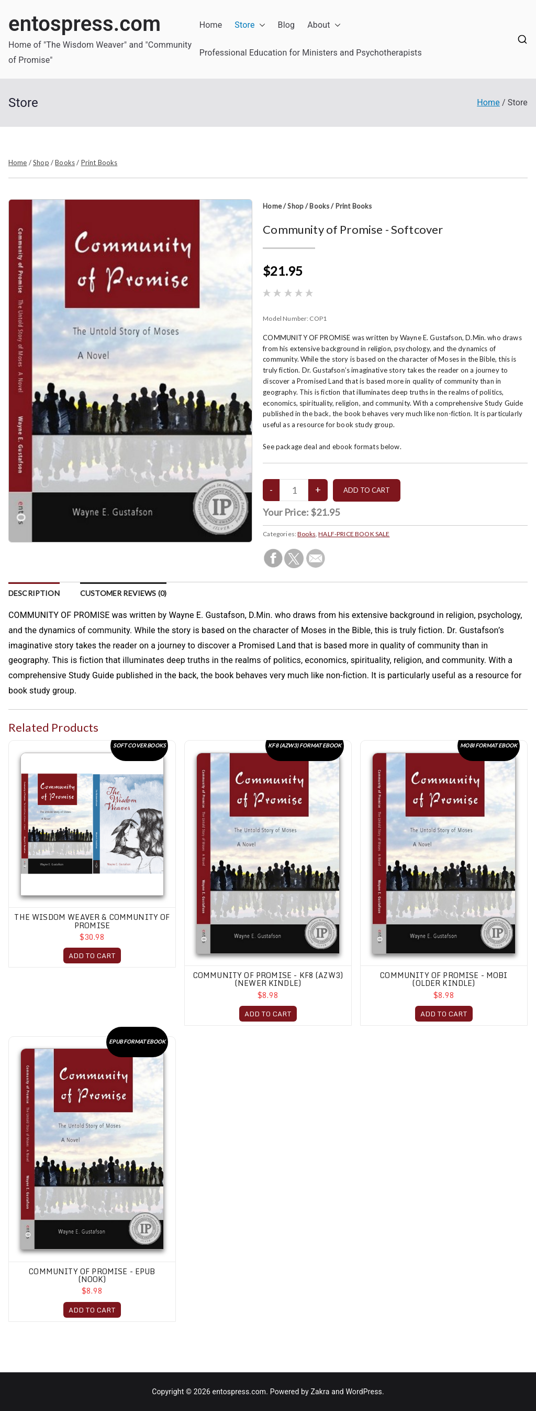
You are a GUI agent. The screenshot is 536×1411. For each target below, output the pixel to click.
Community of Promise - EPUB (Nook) (92, 1275)
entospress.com (84, 24)
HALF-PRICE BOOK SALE (353, 534)
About (323, 25)
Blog (286, 25)
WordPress (364, 1391)
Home (210, 25)
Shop (41, 162)
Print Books (99, 162)
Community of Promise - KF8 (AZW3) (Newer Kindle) (268, 979)
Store (249, 25)
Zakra (320, 1391)
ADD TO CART (92, 955)
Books (65, 162)
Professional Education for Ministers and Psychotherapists (310, 53)
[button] (260, 25)
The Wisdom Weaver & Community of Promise (92, 921)
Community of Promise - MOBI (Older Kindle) (443, 979)
